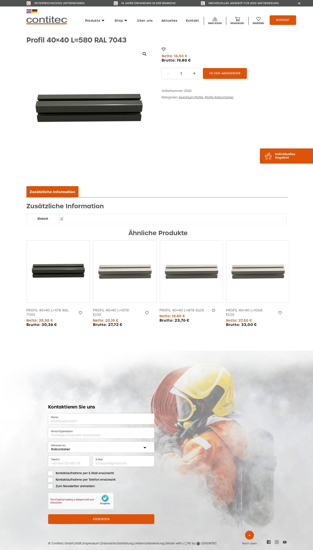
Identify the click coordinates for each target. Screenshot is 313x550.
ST (61, 219)
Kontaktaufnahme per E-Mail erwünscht (85, 473)
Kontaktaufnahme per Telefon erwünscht (86, 480)
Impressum (91, 543)
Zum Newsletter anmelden (75, 486)
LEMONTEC (209, 543)
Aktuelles (169, 21)
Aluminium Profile (191, 97)
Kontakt (192, 21)
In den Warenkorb (224, 73)
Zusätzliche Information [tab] (52, 191)
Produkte (95, 21)
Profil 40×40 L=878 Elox (182, 310)
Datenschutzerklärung (117, 543)
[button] (144, 54)
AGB (78, 543)
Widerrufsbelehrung (149, 543)
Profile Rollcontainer (219, 97)
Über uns (145, 21)
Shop (121, 21)
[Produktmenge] (181, 73)
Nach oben (249, 543)
